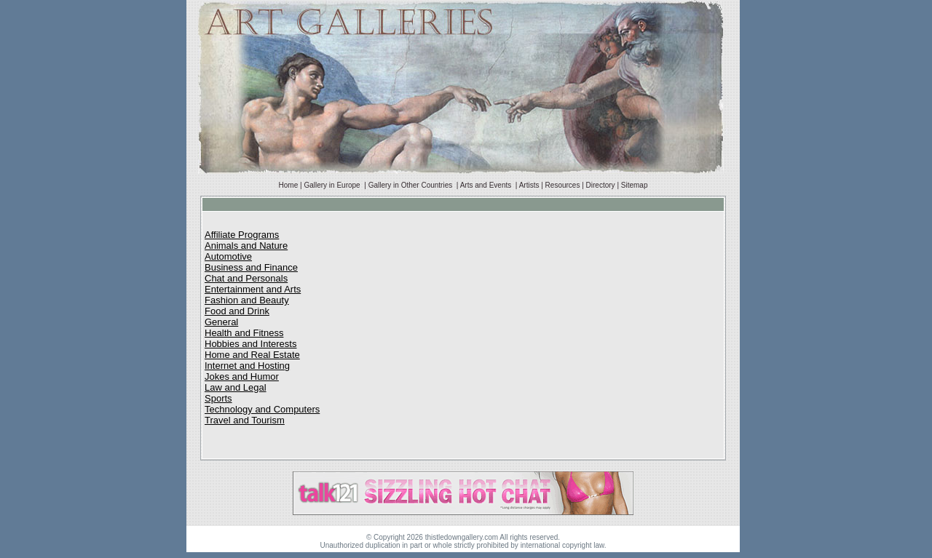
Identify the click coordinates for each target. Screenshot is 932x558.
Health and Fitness (244, 332)
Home (289, 185)
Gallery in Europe (333, 185)
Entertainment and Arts (253, 289)
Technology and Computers (262, 409)
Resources (562, 185)
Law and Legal (235, 387)
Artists (529, 185)
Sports (218, 398)
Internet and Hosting (247, 365)
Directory (600, 185)
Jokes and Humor (242, 376)
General (221, 321)
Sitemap (634, 185)
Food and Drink (237, 311)
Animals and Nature (246, 245)
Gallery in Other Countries (411, 185)
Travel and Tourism (245, 420)
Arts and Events (486, 185)
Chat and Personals (246, 278)
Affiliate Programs (242, 234)
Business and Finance (251, 267)
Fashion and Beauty (247, 300)
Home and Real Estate (252, 354)
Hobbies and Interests (250, 343)
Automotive (228, 256)
